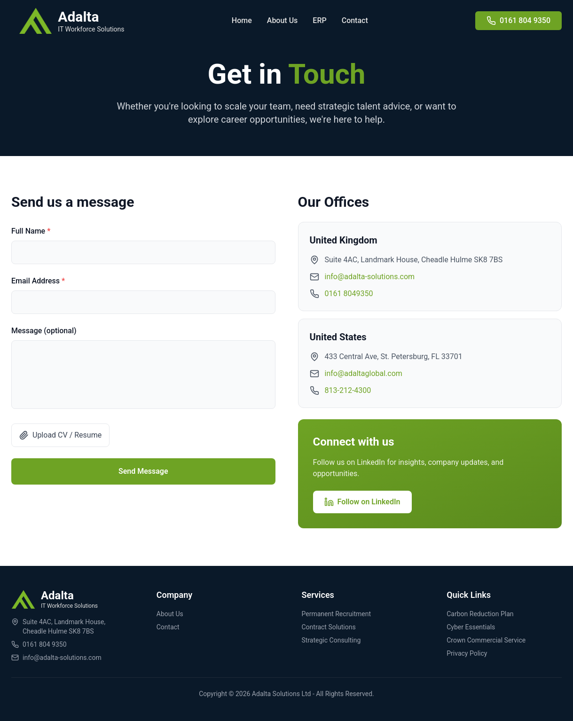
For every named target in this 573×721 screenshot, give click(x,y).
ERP (319, 20)
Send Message (143, 471)
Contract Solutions (329, 627)
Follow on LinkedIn (362, 502)
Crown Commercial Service (486, 640)
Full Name (30, 231)
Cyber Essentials (471, 627)
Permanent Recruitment (336, 614)
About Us (282, 20)
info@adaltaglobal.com (363, 373)
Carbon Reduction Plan (480, 614)
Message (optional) (44, 330)
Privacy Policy (467, 653)
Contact (355, 20)
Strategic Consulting (331, 640)
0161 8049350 (349, 293)
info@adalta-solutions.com (370, 276)
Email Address (38, 280)
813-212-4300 (348, 390)
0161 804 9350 (45, 644)
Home (242, 20)
